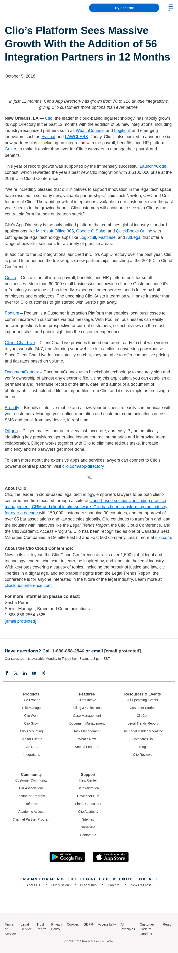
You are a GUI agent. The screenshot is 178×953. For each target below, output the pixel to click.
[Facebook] (7, 673)
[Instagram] (43, 673)
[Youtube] (34, 673)
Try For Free (124, 8)
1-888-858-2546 (68, 650)
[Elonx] (16, 673)
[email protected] (20, 621)
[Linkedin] (25, 673)
